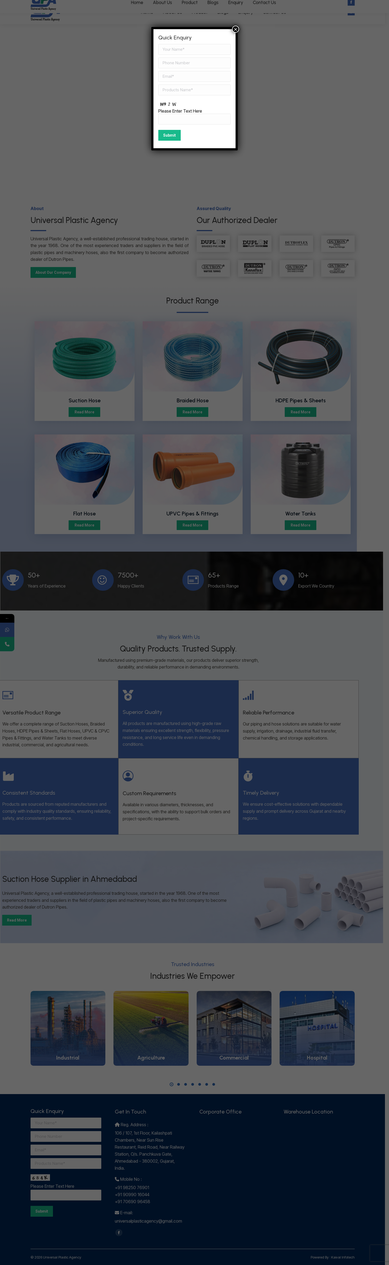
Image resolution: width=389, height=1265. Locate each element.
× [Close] (235, 29)
